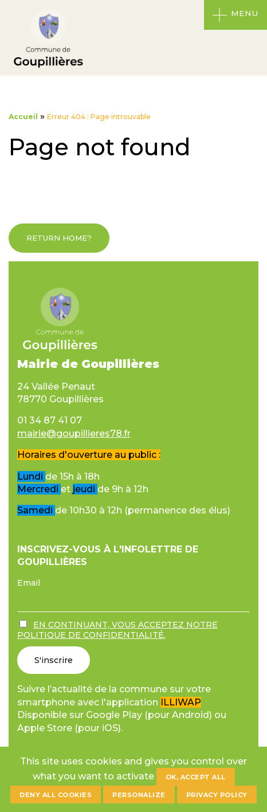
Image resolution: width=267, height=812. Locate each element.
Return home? (59, 237)
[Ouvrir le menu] (235, 15)
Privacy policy (217, 795)
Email (28, 583)
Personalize (139, 795)
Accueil (23, 116)
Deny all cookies (55, 795)
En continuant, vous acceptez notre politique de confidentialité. (117, 629)
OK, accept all (196, 777)
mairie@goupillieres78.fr (74, 433)
